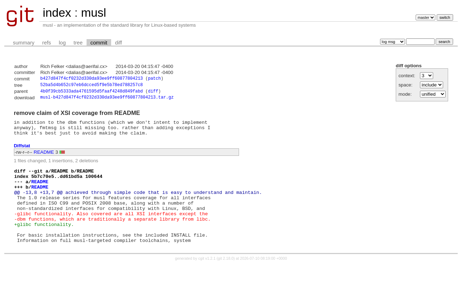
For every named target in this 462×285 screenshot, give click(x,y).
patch (154, 79)
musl (93, 12)
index (57, 12)
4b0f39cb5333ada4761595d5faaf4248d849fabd (91, 93)
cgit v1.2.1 (207, 278)
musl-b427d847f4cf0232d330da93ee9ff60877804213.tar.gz (106, 100)
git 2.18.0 (226, 278)
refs (46, 43)
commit (98, 43)
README (44, 157)
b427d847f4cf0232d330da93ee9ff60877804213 (91, 79)
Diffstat (22, 151)
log (62, 43)
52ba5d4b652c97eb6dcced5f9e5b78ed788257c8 (91, 86)
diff (118, 43)
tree (78, 43)
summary (23, 43)
